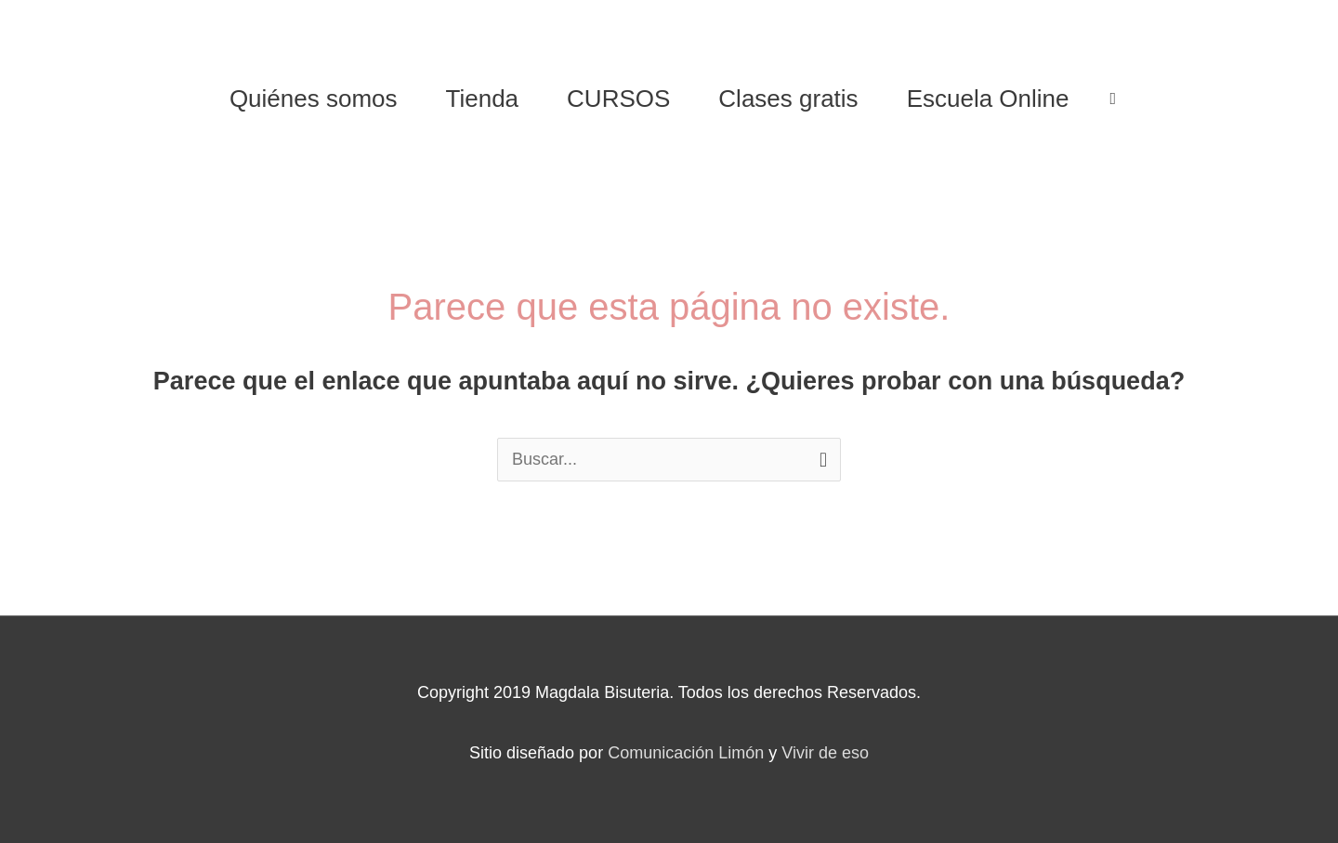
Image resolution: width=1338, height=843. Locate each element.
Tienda (482, 98)
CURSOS (618, 98)
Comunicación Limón (686, 753)
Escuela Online (988, 98)
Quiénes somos (314, 98)
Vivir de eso (825, 753)
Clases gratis (788, 98)
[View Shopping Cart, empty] (1113, 98)
